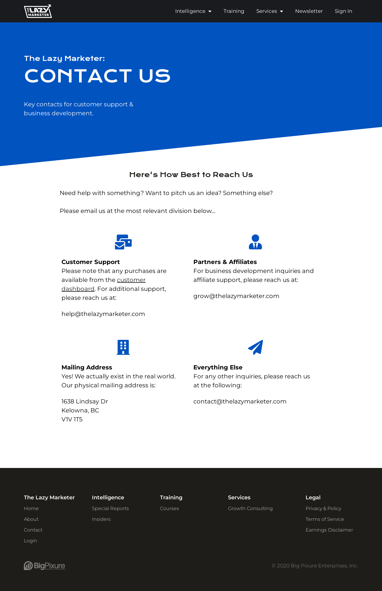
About (31, 519)
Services (269, 11)
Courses (169, 508)
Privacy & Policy (323, 508)
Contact (33, 530)
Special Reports (110, 508)
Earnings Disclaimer (329, 530)
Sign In (343, 11)
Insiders (101, 519)
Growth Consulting (250, 508)
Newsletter (309, 11)
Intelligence (193, 11)
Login (30, 541)
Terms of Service (325, 519)
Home (31, 508)
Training (234, 11)
